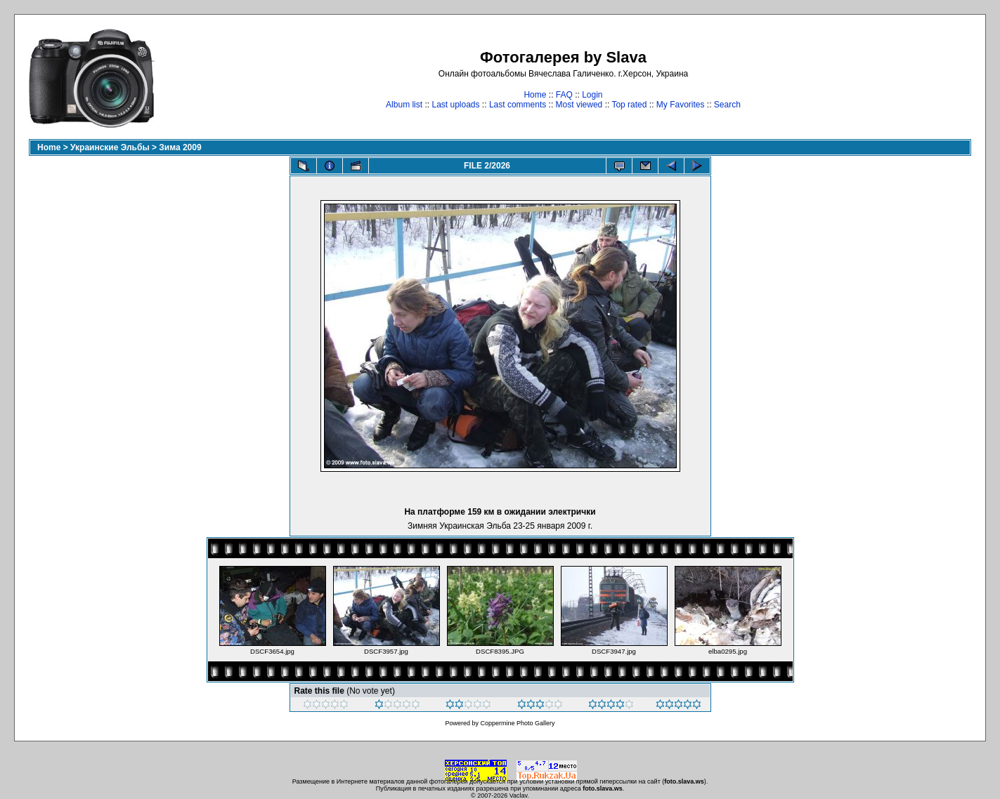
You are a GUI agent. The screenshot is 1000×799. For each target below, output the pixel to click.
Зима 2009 (180, 147)
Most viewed (579, 105)
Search (727, 105)
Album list (404, 105)
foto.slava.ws (684, 781)
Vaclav (518, 795)
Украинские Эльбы (110, 147)
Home (535, 95)
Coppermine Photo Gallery (517, 723)
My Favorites (680, 105)
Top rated (629, 105)
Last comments (517, 105)
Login (592, 95)
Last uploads (455, 105)
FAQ (564, 95)
